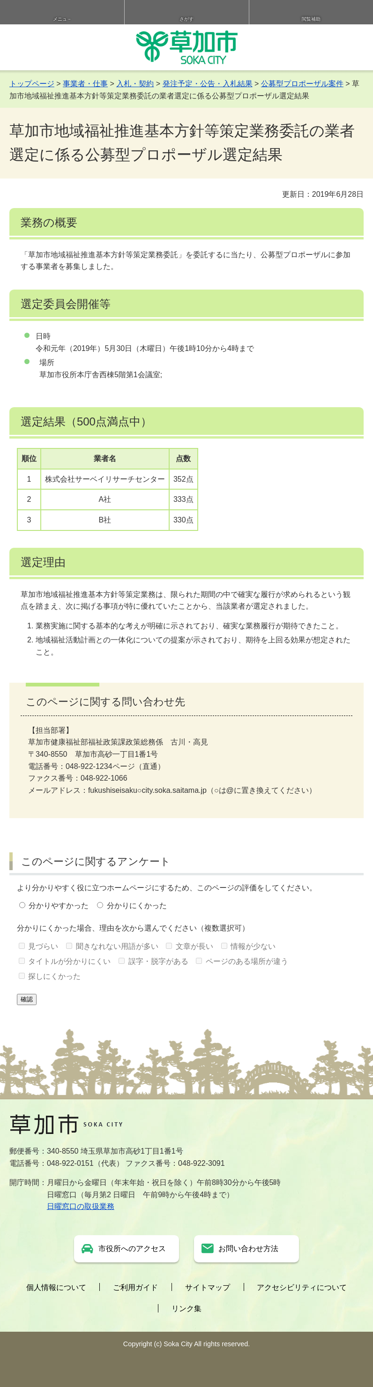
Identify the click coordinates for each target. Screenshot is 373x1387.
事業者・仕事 (85, 84)
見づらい (43, 946)
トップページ (31, 84)
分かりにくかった (137, 906)
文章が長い (194, 946)
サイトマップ (207, 1287)
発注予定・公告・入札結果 (208, 84)
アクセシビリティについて (302, 1287)
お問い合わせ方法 (248, 1249)
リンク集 (186, 1308)
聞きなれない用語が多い (117, 946)
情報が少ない (253, 946)
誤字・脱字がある (158, 961)
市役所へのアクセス (132, 1249)
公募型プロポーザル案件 (302, 84)
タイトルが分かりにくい (69, 961)
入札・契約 (135, 84)
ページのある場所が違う (247, 961)
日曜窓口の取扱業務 (80, 1206)
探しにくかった (54, 976)
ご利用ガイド (135, 1287)
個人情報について (56, 1287)
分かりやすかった (59, 906)
